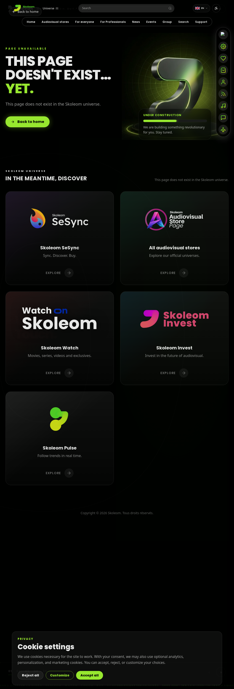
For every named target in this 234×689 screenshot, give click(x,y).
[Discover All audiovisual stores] (174, 238)
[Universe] (51, 8)
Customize (59, 675)
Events (151, 22)
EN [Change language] (201, 8)
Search (183, 22)
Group (167, 22)
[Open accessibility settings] (216, 8)
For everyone (84, 22)
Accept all (89, 675)
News (136, 22)
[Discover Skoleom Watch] (59, 338)
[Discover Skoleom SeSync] (59, 238)
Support (201, 22)
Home (31, 22)
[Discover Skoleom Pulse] (59, 438)
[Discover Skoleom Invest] (174, 338)
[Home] (24, 8)
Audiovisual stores (55, 22)
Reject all (30, 675)
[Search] (126, 8)
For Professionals (113, 22)
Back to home (27, 121)
